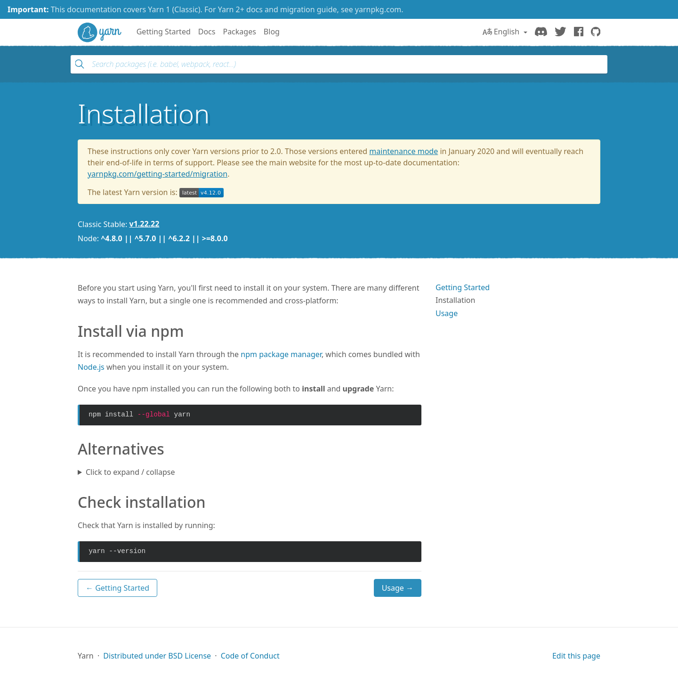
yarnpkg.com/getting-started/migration (157, 174)
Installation (455, 300)
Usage (447, 313)
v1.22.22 (144, 224)
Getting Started (164, 31)
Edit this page (576, 656)
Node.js (91, 367)
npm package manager (281, 354)
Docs (207, 31)
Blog (272, 31)
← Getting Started (117, 588)
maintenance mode (403, 151)
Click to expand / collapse (130, 472)
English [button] (502, 31)
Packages (239, 31)
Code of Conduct (250, 656)
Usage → (397, 588)
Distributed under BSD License (157, 656)
